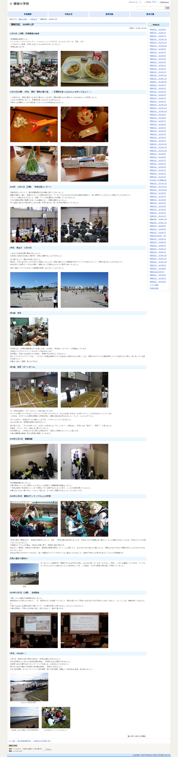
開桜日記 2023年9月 (158, 115)
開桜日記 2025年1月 (158, 72)
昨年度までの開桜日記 (158, 180)
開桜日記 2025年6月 (158, 56)
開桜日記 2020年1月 (158, 252)
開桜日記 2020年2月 (158, 249)
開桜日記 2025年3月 (158, 65)
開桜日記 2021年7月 (158, 196)
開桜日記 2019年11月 (158, 259)
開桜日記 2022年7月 (158, 161)
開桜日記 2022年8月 (158, 157)
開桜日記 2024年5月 (158, 88)
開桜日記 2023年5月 (158, 128)
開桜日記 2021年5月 (158, 203)
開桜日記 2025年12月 (158, 39)
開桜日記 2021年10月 (158, 190)
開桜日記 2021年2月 (158, 213)
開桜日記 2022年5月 (158, 164)
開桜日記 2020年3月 (158, 246)
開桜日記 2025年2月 (158, 69)
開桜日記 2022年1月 (158, 177)
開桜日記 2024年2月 (158, 98)
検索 (167, 8)
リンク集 (11, 741)
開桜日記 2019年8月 (158, 269)
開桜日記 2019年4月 (158, 282)
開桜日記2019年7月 (157, 272)
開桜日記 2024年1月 (158, 102)
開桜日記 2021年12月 (158, 183)
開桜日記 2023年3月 (158, 134)
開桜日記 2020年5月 (158, 239)
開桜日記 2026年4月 (158, 29)
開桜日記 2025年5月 (158, 59)
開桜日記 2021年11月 (158, 187)
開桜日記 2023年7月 (158, 121)
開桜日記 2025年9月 (158, 49)
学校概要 (27, 14)
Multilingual (164, 2)
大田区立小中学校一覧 (41, 741)
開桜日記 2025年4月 (158, 62)
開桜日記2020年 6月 (158, 236)
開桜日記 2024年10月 (158, 82)
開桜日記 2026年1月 (158, 36)
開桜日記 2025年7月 (158, 52)
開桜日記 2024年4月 (158, 92)
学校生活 (68, 14)
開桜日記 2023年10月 (158, 111)
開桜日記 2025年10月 (158, 46)
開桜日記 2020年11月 (158, 223)
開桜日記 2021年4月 (158, 206)
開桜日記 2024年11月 (158, 79)
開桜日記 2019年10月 (158, 262)
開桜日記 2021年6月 (158, 200)
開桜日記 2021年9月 (158, 193)
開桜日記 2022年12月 (158, 144)
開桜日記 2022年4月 (158, 167)
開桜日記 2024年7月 (158, 85)
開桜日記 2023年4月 (158, 131)
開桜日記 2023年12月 (158, 105)
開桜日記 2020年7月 (158, 233)
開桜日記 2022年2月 (158, 174)
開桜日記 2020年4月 (158, 242)
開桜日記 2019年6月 (158, 275)
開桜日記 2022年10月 (158, 151)
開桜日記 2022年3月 (158, 170)
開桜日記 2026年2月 (158, 33)
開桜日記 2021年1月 (158, 216)
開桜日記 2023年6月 (158, 124)
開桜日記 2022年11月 (158, 147)
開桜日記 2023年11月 (158, 108)
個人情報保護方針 (24, 741)
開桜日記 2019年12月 (158, 255)
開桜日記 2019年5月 (158, 278)
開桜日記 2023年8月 (158, 118)
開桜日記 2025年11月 (158, 43)
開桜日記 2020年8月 (158, 229)
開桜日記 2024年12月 (158, 75)
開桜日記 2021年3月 (158, 210)
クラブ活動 (154, 285)
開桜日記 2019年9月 (158, 265)
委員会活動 (154, 288)
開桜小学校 (23, 19)
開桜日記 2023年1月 (158, 141)
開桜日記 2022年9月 (158, 154)
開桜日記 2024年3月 (158, 95)
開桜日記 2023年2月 (158, 137)
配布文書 (150, 14)
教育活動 (109, 14)
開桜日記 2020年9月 (158, 226)
